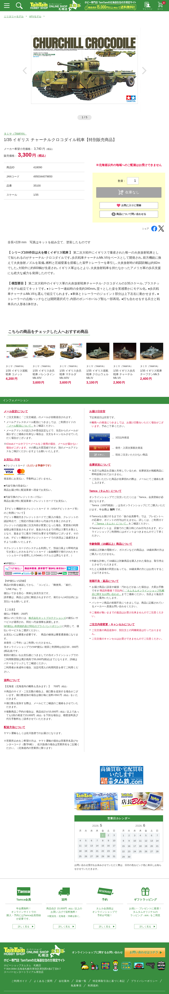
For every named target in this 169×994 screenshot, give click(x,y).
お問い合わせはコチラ (146, 952)
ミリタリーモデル (14, 16)
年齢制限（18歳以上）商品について (110, 543)
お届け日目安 (97, 411)
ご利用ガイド (19, 981)
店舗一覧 (81, 981)
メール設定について (16, 411)
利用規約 (93, 985)
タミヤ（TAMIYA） (15, 133)
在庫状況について (100, 464)
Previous (25, 70)
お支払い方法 (12, 459)
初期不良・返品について (104, 580)
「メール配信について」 (20, 425)
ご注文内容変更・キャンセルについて (112, 624)
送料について (12, 680)
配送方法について (14, 727)
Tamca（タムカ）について (105, 490)
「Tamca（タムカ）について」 (111, 523)
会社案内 (64, 981)
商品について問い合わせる (129, 214)
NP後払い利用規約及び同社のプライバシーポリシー (33, 626)
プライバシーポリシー (144, 981)
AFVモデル (35, 16)
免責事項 (76, 985)
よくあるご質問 (43, 981)
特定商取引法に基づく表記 (109, 981)
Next (144, 70)
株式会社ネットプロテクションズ (47, 618)
